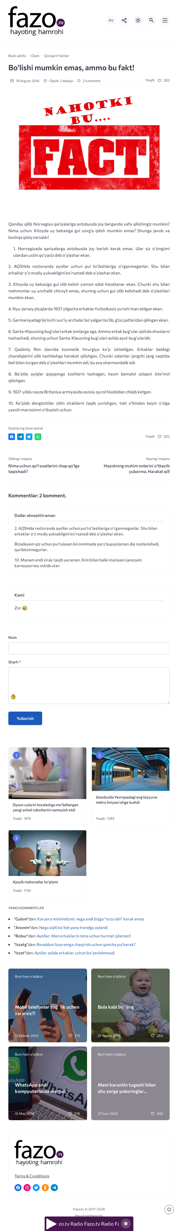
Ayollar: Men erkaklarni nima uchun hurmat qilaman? (84, 935)
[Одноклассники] (45, 1187)
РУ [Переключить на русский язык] (111, 20)
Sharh (14, 661)
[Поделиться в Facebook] (11, 436)
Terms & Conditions (31, 1176)
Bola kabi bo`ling (116, 1007)
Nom (12, 637)
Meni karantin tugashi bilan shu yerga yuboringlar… (127, 1088)
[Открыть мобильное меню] (165, 20)
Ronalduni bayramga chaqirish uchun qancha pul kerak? (86, 944)
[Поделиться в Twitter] (29, 436)
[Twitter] (36, 1187)
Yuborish (25, 718)
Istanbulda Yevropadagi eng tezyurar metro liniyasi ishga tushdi (127, 799)
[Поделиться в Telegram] (20, 436)
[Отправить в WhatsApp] (38, 436)
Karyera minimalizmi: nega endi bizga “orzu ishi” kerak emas (90, 918)
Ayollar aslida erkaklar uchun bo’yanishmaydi (74, 952)
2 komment (89, 81)
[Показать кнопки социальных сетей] (124, 20)
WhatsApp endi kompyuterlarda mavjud (40, 1088)
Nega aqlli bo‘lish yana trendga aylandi (73, 927)
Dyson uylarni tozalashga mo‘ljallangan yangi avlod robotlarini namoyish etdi (45, 807)
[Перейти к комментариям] (169, 1209)
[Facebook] (18, 1187)
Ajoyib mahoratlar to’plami (35, 881)
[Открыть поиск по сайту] (151, 20)
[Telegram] (54, 1187)
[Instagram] (27, 1187)
